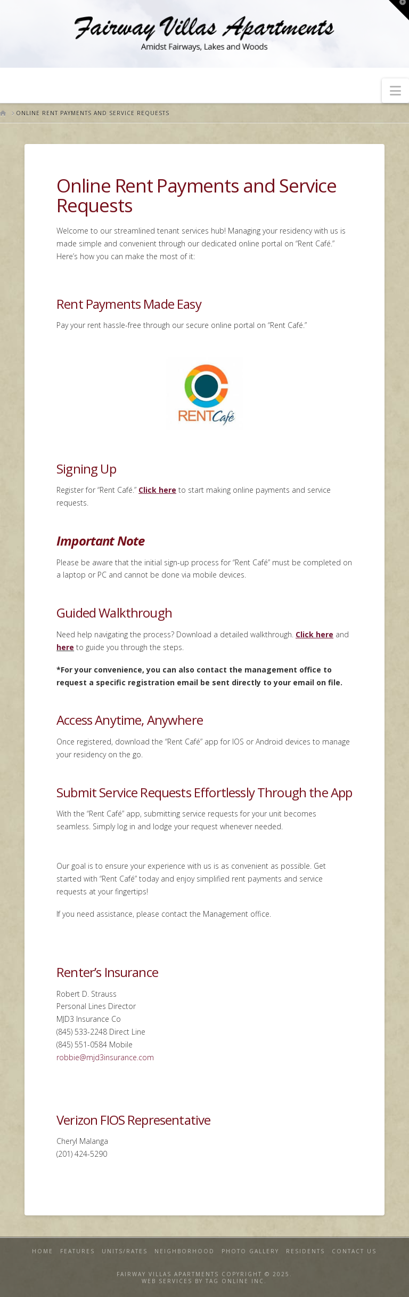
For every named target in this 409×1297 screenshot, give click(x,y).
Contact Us (354, 1251)
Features (77, 1251)
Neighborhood (184, 1251)
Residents (305, 1251)
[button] (395, 90)
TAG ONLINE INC (235, 1281)
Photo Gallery (250, 1251)
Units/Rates (125, 1251)
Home (42, 1251)
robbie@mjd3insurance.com (105, 1057)
